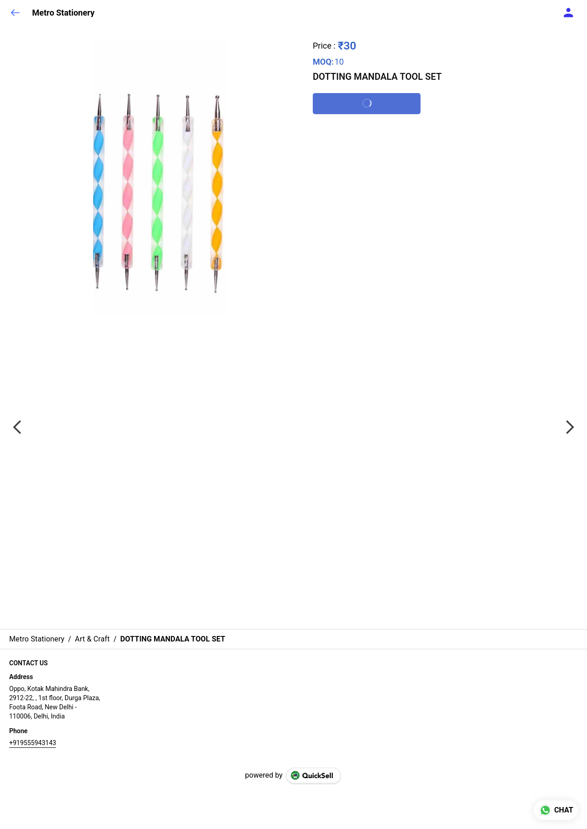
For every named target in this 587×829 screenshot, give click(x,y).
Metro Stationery (63, 12)
